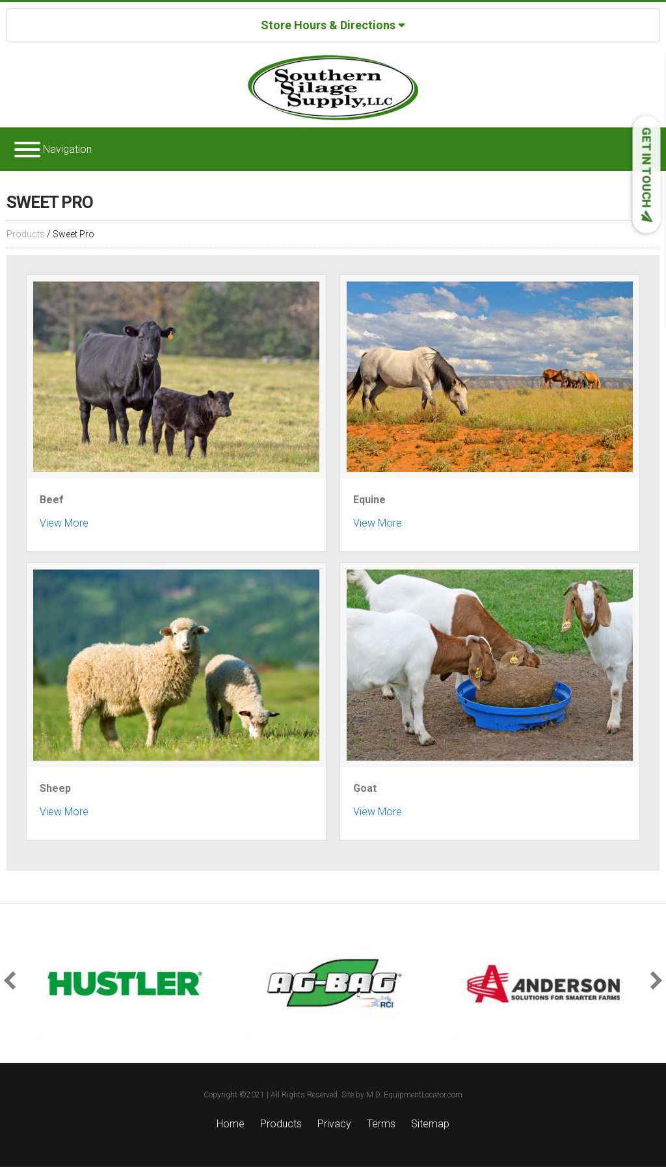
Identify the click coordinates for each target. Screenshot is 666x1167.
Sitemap (430, 1124)
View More (64, 523)
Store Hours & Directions (333, 24)
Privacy (334, 1124)
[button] (13, 980)
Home (231, 1124)
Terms (381, 1124)
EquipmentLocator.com (423, 1094)
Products (26, 234)
